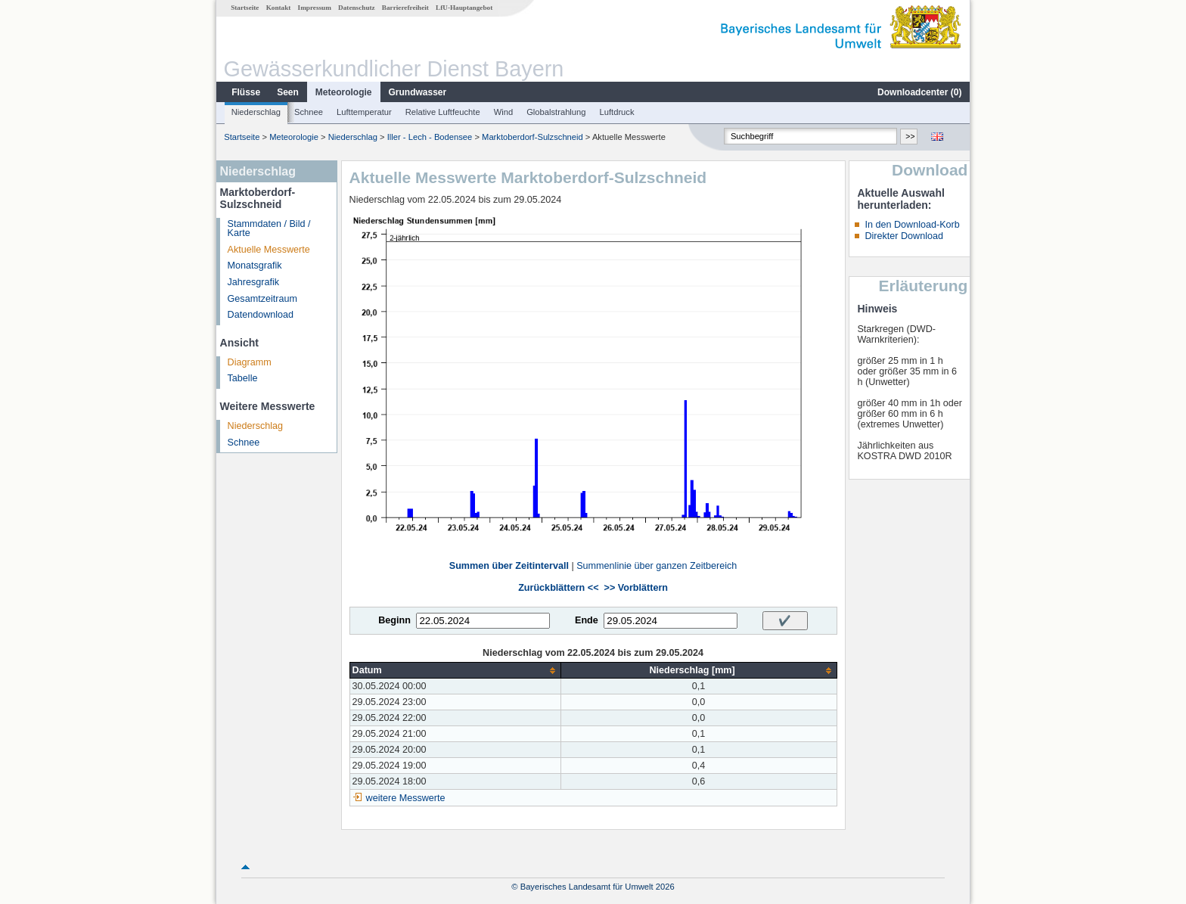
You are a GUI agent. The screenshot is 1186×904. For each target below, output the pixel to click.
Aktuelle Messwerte (269, 249)
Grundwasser (418, 92)
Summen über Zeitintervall (509, 566)
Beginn (394, 620)
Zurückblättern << (558, 587)
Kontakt (278, 7)
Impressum (314, 7)
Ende (586, 620)
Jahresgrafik (254, 282)
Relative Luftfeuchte (442, 111)
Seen (288, 92)
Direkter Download (904, 236)
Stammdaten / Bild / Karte (269, 229)
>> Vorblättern (636, 587)
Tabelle (243, 378)
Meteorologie (343, 92)
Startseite (245, 7)
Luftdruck (617, 111)
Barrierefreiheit (405, 7)
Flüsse (245, 92)
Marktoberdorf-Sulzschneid (532, 136)
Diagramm (250, 362)
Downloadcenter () (919, 92)
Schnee (308, 111)
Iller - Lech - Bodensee (430, 136)
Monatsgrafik (255, 265)
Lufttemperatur (364, 111)
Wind (504, 111)
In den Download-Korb (912, 224)
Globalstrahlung (555, 111)
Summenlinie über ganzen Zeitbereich (656, 566)
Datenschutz (356, 7)
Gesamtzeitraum (262, 299)
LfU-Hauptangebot (464, 7)
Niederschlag (256, 111)
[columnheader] (454, 671)
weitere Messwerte (406, 798)
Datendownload (261, 314)
